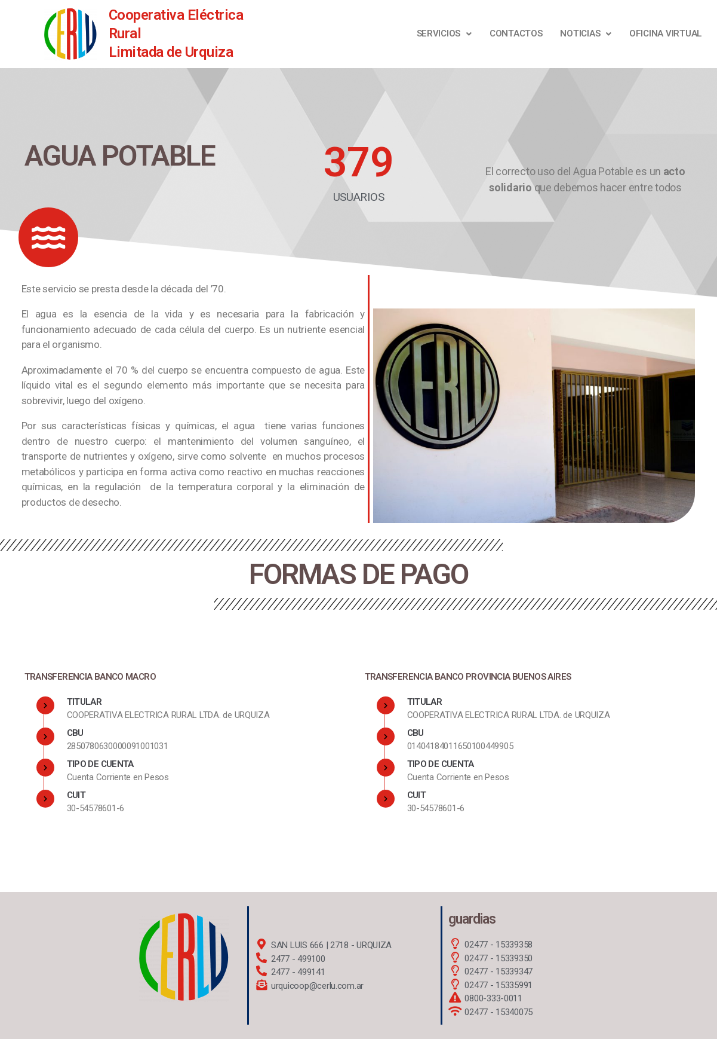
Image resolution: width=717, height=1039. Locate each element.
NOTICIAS (585, 33)
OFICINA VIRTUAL (665, 33)
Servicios (444, 33)
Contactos (516, 33)
